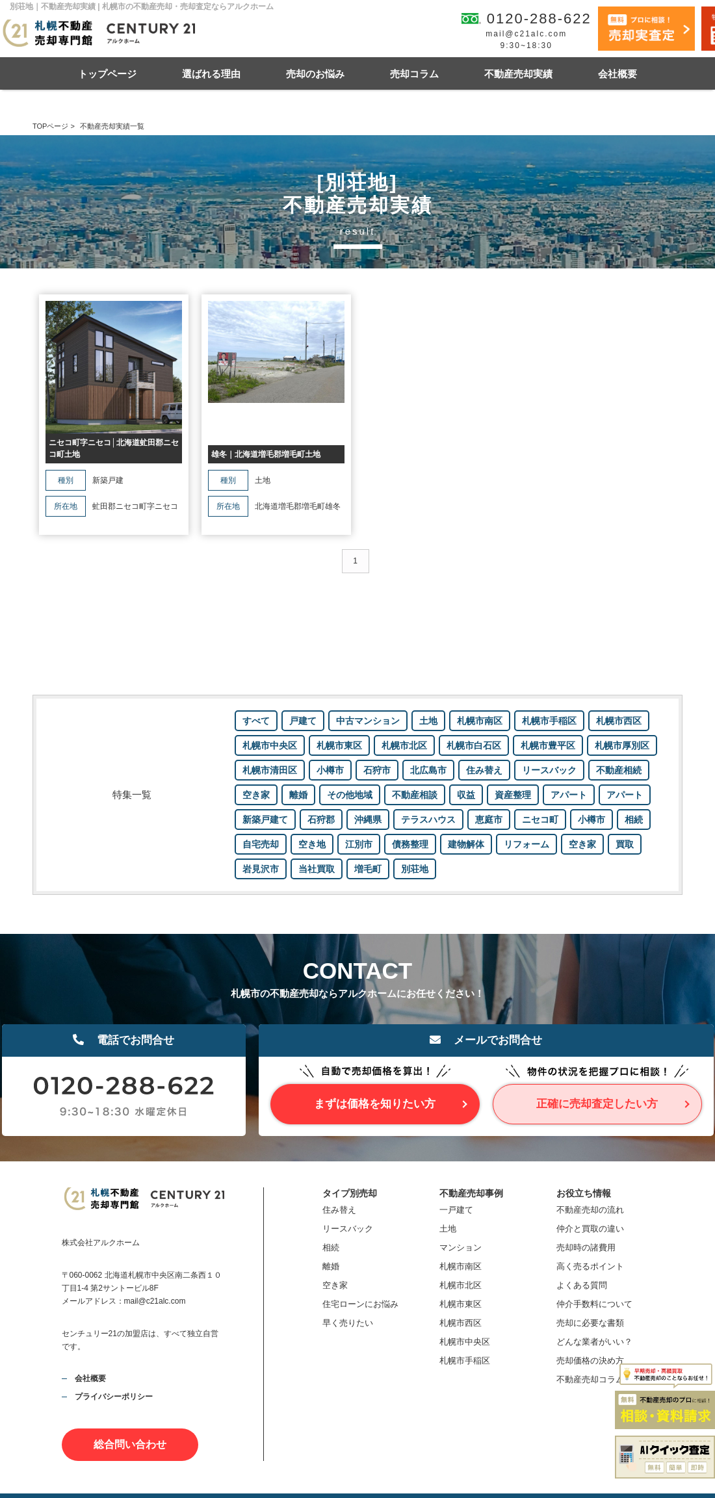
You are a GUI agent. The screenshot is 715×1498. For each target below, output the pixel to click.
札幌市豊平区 (548, 745)
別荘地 (414, 869)
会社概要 (617, 73)
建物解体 (466, 844)
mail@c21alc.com (526, 33)
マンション (460, 1247)
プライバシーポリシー (114, 1396)
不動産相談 (414, 795)
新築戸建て (265, 819)
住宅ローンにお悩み (360, 1304)
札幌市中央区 (269, 745)
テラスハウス (428, 819)
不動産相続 (619, 770)
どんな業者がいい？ (594, 1342)
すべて (256, 721)
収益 (466, 795)
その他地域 (349, 795)
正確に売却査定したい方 (597, 1104)
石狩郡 (321, 819)
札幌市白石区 (474, 745)
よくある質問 (581, 1285)
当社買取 (316, 869)
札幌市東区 (339, 745)
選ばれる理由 (211, 73)
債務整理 (410, 844)
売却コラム (414, 73)
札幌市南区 (479, 721)
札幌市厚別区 (622, 745)
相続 (634, 819)
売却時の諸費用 (586, 1247)
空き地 (312, 844)
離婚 (298, 795)
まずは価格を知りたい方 (375, 1104)
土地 (428, 721)
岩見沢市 (260, 869)
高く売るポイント (590, 1266)
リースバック (549, 770)
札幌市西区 (619, 721)
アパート (569, 795)
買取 (625, 844)
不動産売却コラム (590, 1379)
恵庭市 (488, 819)
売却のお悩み (315, 73)
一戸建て (456, 1210)
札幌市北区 (404, 745)
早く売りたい (347, 1323)
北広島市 (428, 770)
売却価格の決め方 (590, 1360)
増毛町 (368, 869)
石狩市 (377, 770)
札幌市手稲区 (549, 721)
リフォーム (526, 844)
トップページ (107, 73)
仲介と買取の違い (590, 1228)
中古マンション (368, 721)
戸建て (303, 721)
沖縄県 (368, 819)
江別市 (358, 844)
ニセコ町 (540, 819)
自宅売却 (260, 844)
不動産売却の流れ (590, 1210)
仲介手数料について (594, 1304)
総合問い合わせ (130, 1444)
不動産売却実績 (518, 73)
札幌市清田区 (269, 770)
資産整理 (513, 795)
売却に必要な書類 (590, 1323)
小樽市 (330, 770)
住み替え (484, 770)
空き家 (256, 795)
